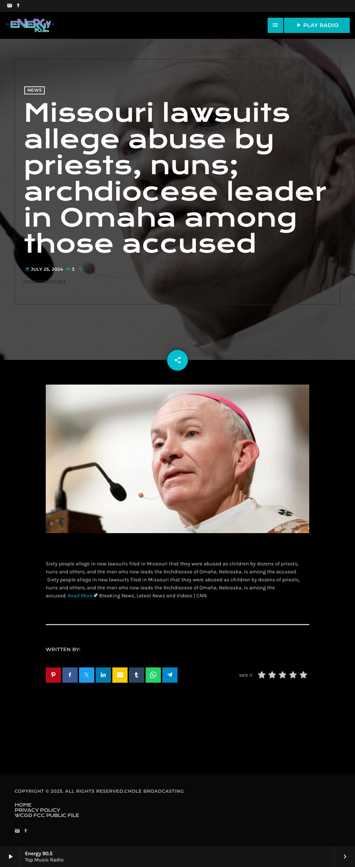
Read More (80, 595)
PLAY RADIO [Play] (317, 25)
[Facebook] (18, 5)
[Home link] (29, 25)
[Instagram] (9, 5)
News (34, 90)
